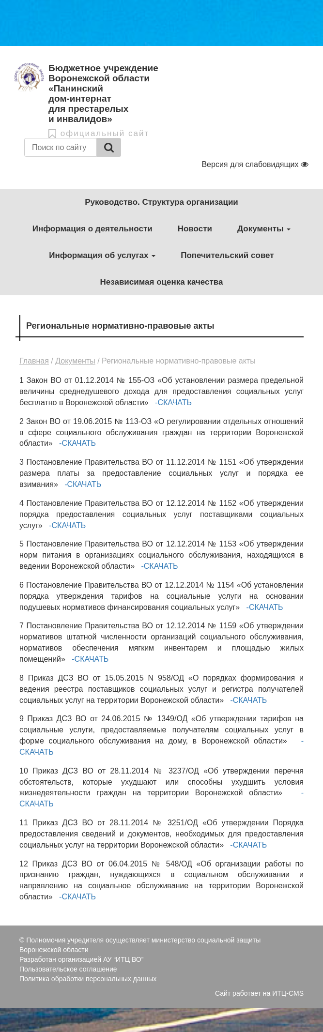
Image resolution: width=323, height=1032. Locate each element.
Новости (195, 228)
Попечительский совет (227, 255)
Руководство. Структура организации (161, 202)
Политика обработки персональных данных (87, 979)
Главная (34, 361)
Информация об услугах (102, 255)
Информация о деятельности (92, 228)
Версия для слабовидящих (254, 164)
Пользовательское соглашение (68, 969)
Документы (264, 228)
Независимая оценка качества (161, 282)
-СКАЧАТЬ (172, 402)
